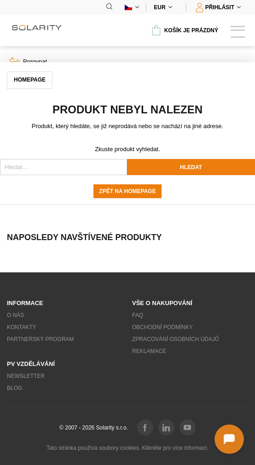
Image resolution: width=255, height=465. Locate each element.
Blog (14, 388)
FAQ (137, 315)
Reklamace (149, 351)
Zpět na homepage (127, 191)
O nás (15, 315)
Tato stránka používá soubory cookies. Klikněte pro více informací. (127, 448)
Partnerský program (40, 339)
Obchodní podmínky (162, 327)
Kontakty (21, 327)
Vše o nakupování (162, 303)
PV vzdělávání (31, 363)
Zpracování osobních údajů (175, 339)
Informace (25, 303)
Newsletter (26, 376)
